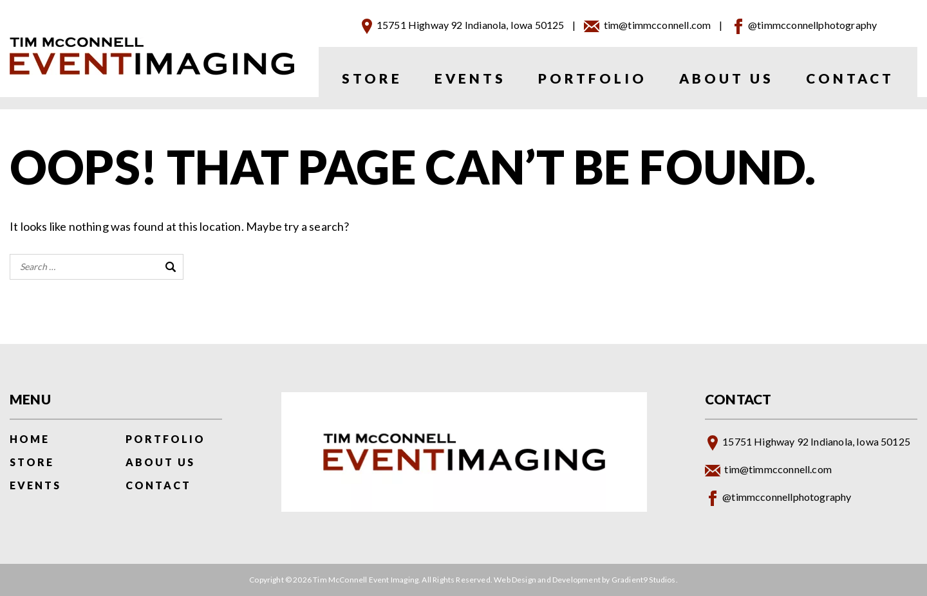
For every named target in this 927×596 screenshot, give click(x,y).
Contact (850, 78)
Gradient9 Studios (644, 579)
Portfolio (592, 78)
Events (470, 78)
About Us (726, 78)
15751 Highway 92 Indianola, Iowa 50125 (471, 25)
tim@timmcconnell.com (657, 25)
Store (372, 78)
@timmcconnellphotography (812, 25)
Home (30, 439)
